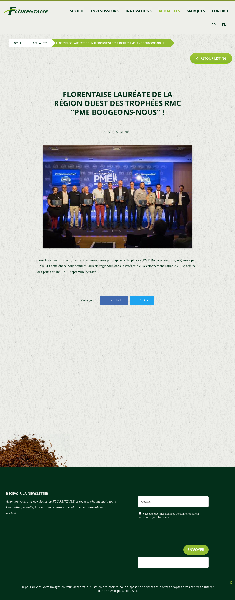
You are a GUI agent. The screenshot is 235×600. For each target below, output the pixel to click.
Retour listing (214, 58)
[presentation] (178, 539)
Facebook (116, 299)
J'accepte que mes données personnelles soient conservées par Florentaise (168, 515)
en (224, 24)
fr (213, 24)
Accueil (19, 42)
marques (196, 10)
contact (220, 10)
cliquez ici (132, 591)
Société (79, 10)
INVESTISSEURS (106, 10)
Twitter (144, 299)
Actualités (170, 10)
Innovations (140, 10)
